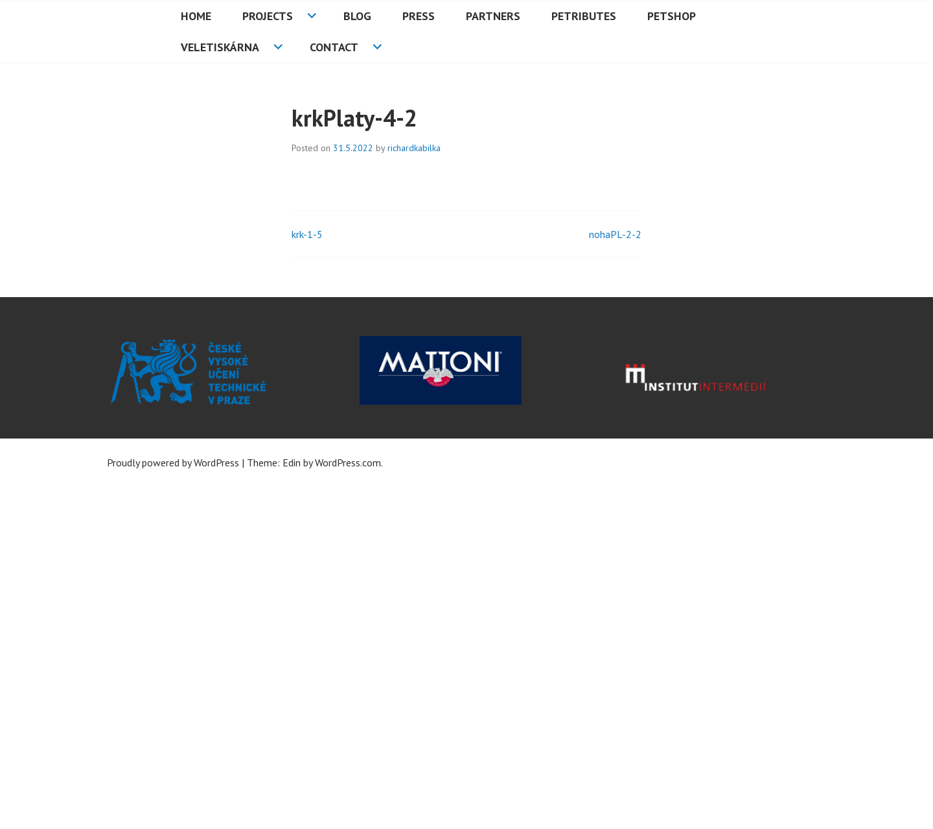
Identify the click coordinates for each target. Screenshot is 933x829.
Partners (493, 15)
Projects (267, 15)
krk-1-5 (307, 234)
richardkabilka (414, 148)
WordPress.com (348, 462)
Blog (357, 15)
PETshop (671, 15)
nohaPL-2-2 (615, 234)
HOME (196, 15)
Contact (334, 47)
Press (418, 15)
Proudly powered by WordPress (173, 462)
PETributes (583, 15)
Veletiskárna (220, 47)
